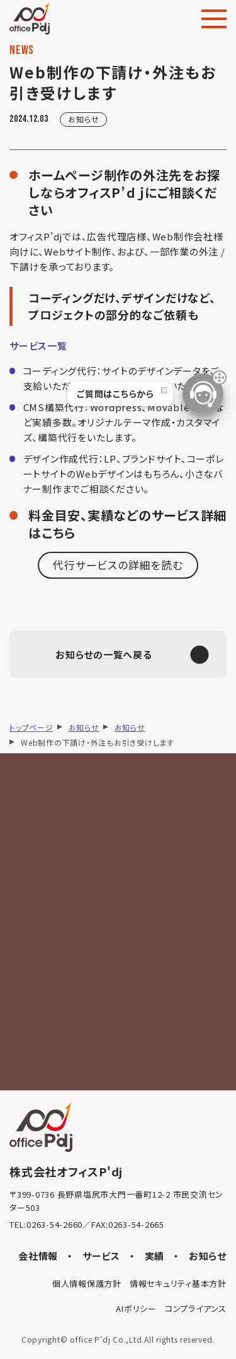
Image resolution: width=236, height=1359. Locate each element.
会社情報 (38, 1255)
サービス (101, 1255)
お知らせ (83, 119)
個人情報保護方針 (86, 1283)
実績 (155, 1255)
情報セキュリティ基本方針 (178, 1283)
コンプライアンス (196, 1308)
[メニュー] (214, 19)
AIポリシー (136, 1308)
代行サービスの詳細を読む (118, 564)
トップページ (31, 727)
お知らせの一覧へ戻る (132, 654)
